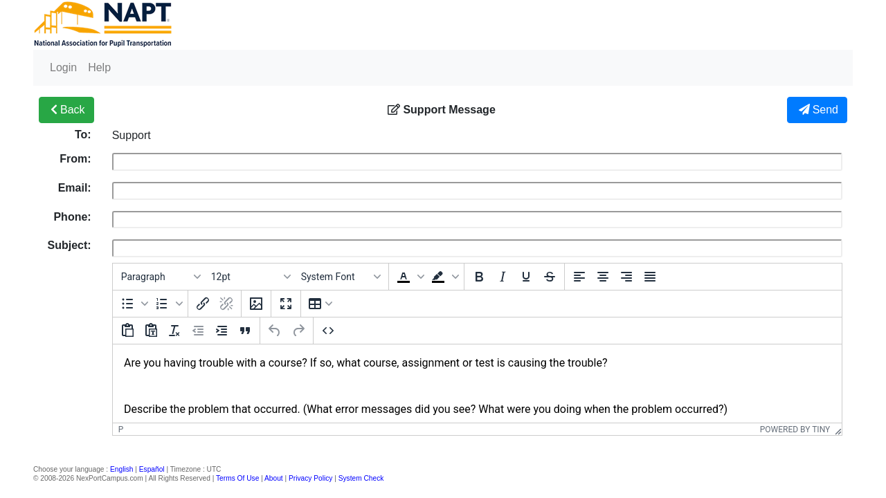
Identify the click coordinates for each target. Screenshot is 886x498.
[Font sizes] (251, 276)
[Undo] (275, 330)
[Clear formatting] (174, 330)
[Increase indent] (221, 330)
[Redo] (298, 330)
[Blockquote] (245, 330)
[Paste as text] (151, 330)
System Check (361, 478)
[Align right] (626, 276)
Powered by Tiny (795, 429)
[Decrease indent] (198, 330)
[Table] (320, 303)
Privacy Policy (310, 478)
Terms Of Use (237, 478)
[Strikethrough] (549, 276)
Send (817, 110)
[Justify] (650, 276)
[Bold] (479, 276)
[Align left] (579, 276)
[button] (409, 276)
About (273, 478)
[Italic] (502, 276)
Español (152, 469)
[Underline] (526, 276)
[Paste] (127, 330)
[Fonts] (341, 276)
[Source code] (328, 330)
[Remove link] (226, 303)
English (121, 469)
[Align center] (603, 276)
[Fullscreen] (286, 303)
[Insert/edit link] (203, 303)
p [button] (121, 429)
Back (66, 110)
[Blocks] (161, 276)
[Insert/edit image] (256, 303)
